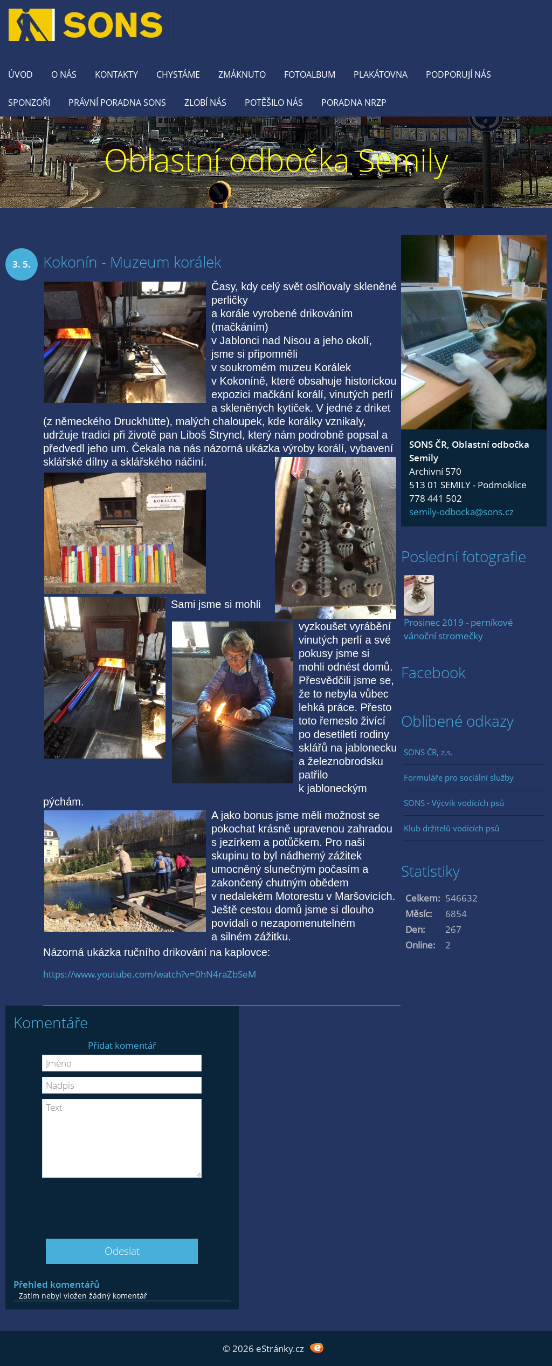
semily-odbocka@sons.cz (461, 512)
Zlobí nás (205, 102)
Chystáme (178, 74)
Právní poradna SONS (117, 102)
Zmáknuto (242, 74)
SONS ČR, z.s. (428, 752)
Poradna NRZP (354, 102)
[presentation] (122, 1204)
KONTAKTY (116, 74)
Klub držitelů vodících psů (451, 828)
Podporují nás (458, 74)
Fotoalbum (309, 74)
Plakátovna (381, 74)
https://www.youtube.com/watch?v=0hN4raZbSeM (149, 974)
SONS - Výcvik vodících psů (454, 802)
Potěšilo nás (274, 102)
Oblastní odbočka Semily (276, 159)
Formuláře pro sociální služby (459, 777)
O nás (64, 74)
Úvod (20, 74)
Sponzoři (29, 102)
